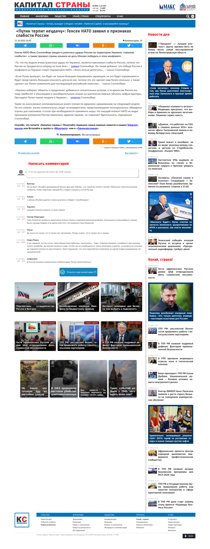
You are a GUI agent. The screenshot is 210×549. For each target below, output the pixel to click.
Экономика (50, 284)
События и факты (48, 522)
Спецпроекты (103, 16)
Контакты (172, 530)
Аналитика (42, 16)
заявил (75, 66)
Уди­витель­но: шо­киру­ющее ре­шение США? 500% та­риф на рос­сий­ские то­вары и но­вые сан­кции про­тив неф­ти (170, 438)
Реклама (171, 527)
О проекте (172, 519)
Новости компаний (144, 525)
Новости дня (158, 34)
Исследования (79, 530)
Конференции (110, 519)
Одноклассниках (87, 128)
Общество (60, 16)
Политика (77, 522)
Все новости (131, 153)
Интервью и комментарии (115, 527)
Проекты (140, 515)
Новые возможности (81, 527)
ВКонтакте (61, 128)
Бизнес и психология (113, 525)
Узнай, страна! (80, 16)
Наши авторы (174, 522)
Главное (24, 16)
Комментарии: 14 (133, 40)
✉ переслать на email (28, 153)
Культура (108, 522)
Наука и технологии (81, 525)
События (45, 515)
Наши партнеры (175, 525)
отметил (75, 97)
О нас (120, 16)
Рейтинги (140, 527)
